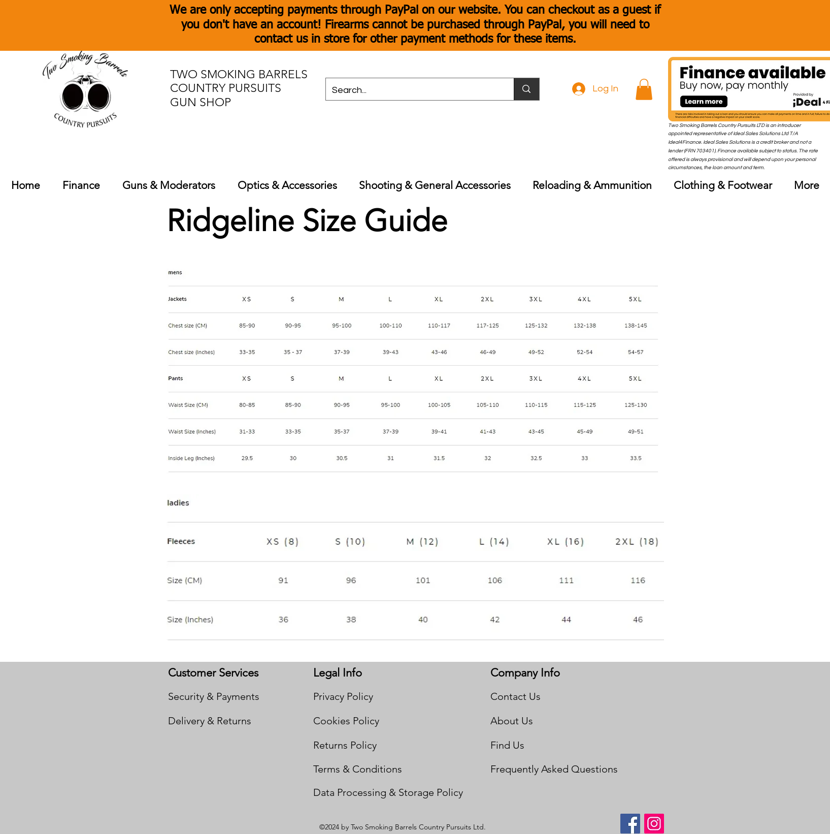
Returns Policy (345, 745)
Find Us (507, 745)
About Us (511, 721)
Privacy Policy (343, 696)
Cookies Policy (346, 721)
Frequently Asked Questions (554, 769)
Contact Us (515, 696)
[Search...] (412, 90)
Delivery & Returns (209, 721)
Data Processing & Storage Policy (388, 792)
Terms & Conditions (357, 769)
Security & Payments (213, 696)
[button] (644, 89)
